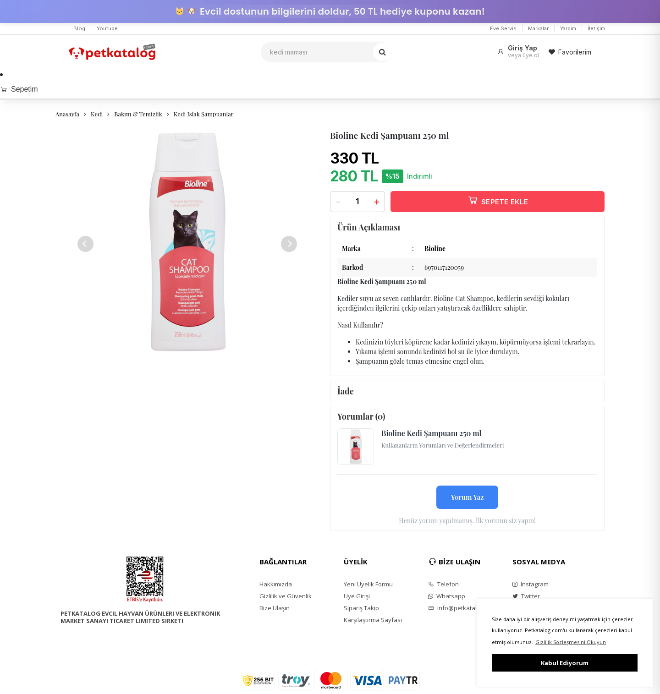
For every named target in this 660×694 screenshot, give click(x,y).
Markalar (538, 28)
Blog (79, 28)
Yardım (568, 28)
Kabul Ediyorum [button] (564, 663)
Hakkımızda (275, 584)
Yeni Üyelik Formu (368, 584)
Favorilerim (569, 52)
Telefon (443, 584)
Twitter (526, 596)
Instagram (530, 584)
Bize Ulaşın (274, 608)
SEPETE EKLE (497, 200)
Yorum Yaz (467, 497)
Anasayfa (67, 114)
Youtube (107, 28)
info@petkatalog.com (462, 608)
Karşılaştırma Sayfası (373, 619)
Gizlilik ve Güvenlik (285, 596)
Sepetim (19, 89)
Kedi (97, 114)
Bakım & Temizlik (138, 114)
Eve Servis (503, 28)
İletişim (596, 28)
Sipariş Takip (361, 608)
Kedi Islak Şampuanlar (204, 114)
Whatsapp (446, 596)
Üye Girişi (357, 596)
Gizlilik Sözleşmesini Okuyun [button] (570, 642)
